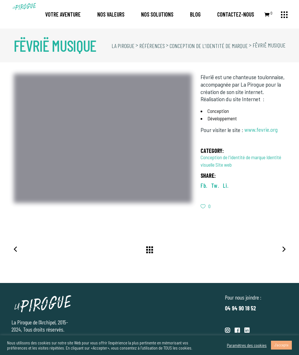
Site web (223, 164)
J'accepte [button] (281, 345)
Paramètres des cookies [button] (247, 345)
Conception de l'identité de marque (233, 157)
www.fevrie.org (261, 129)
